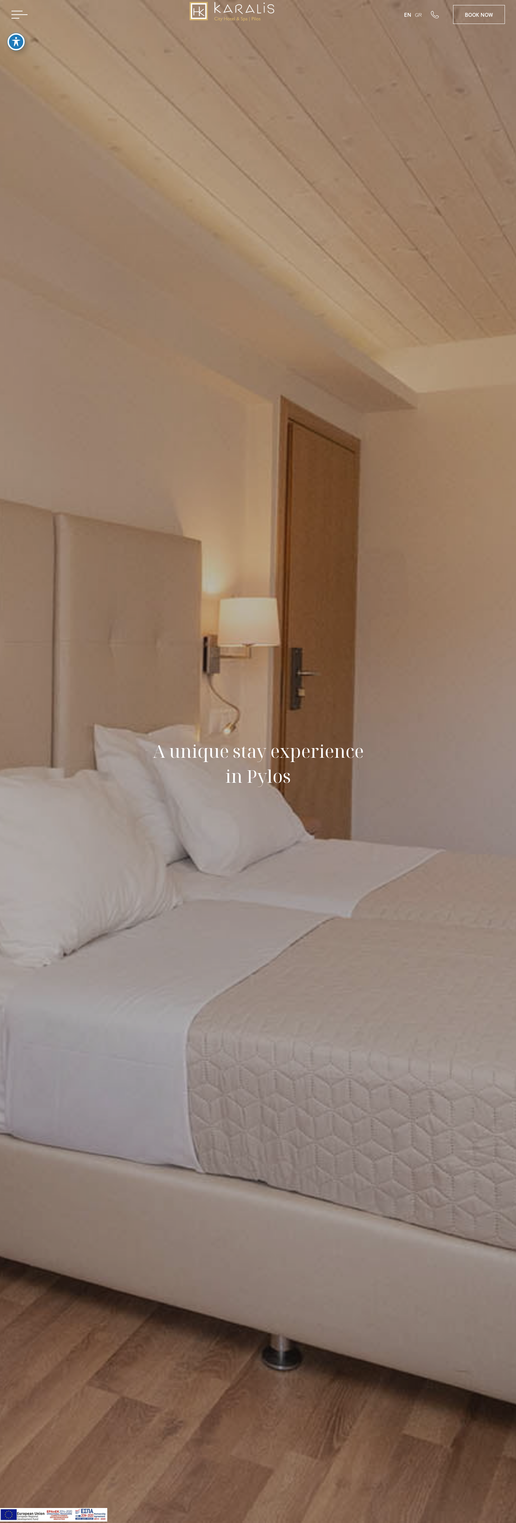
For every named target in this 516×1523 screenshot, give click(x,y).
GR (418, 14)
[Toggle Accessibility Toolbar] (16, 34)
